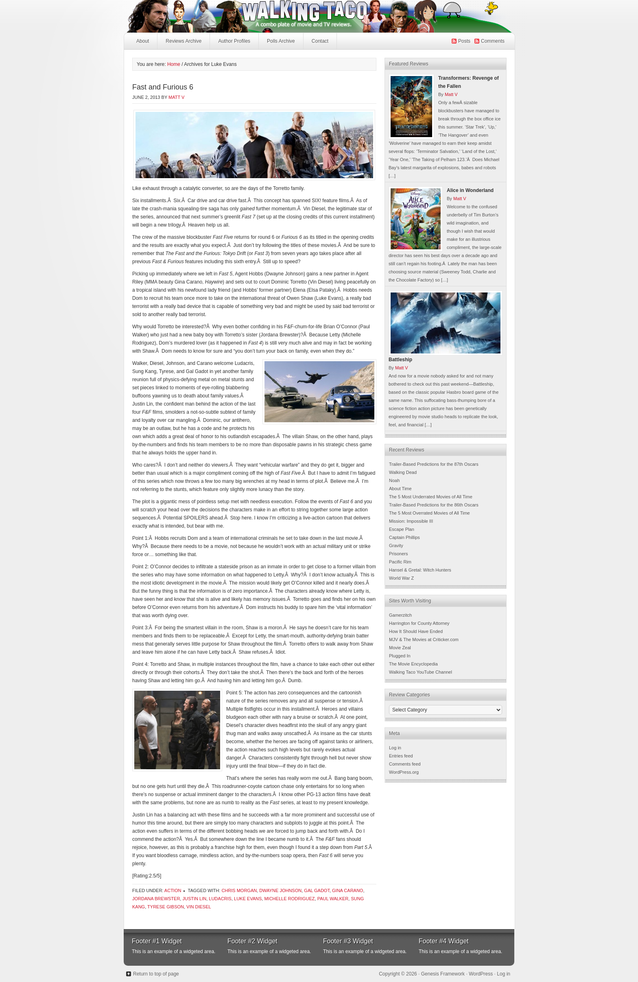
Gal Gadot (317, 890)
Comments (493, 41)
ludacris (220, 898)
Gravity (396, 545)
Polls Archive (281, 41)
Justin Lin (194, 898)
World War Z (401, 578)
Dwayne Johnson (280, 890)
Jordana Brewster (156, 898)
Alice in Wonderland (470, 190)
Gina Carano (347, 890)
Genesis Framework (443, 974)
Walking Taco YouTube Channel (420, 672)
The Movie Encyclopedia (413, 663)
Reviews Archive (183, 41)
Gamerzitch (400, 615)
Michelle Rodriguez (289, 898)
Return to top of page (156, 974)
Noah (394, 480)
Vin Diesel (198, 906)
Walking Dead (403, 472)
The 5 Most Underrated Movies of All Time (430, 496)
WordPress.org (404, 772)
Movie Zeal (400, 647)
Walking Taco (258, 16)
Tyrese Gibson (165, 906)
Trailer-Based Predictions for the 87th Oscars (433, 464)
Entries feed (401, 755)
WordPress (481, 974)
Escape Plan (401, 529)
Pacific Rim (400, 561)
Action (172, 890)
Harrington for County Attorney (419, 623)
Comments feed (405, 764)
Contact (320, 41)
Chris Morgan (239, 890)
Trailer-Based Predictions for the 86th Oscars (433, 504)
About (142, 41)
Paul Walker (333, 898)
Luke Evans (248, 898)
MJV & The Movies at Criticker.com (424, 639)
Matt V (176, 97)
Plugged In (400, 655)
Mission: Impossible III (411, 521)
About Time (400, 488)
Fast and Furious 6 (162, 87)
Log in (395, 747)
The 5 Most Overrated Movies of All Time (429, 513)
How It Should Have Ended (416, 631)
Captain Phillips (404, 537)
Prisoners (398, 553)
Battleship (400, 359)
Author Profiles (233, 43)
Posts (464, 41)
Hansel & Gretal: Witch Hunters (420, 569)
